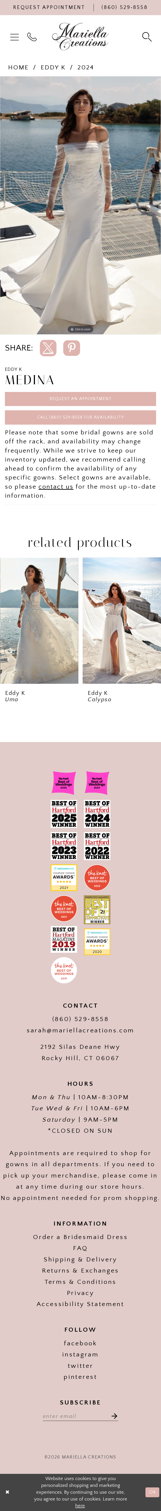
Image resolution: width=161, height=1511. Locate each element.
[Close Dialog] (7, 1492)
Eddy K (53, 67)
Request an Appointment (81, 398)
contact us (56, 486)
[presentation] (39, 620)
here (80, 1505)
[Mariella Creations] (80, 36)
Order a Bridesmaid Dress (80, 1237)
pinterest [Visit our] (80, 1377)
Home (18, 67)
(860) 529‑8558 (80, 1019)
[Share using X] (48, 348)
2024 (86, 67)
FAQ (80, 1248)
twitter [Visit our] (80, 1365)
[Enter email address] (80, 1416)
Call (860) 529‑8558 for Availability (80, 417)
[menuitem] (15, 37)
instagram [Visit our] (80, 1354)
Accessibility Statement (80, 1304)
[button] (15, 37)
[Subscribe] (111, 1416)
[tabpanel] (80, 205)
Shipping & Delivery (80, 1259)
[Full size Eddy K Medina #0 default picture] (80, 205)
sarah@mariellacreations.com (80, 1030)
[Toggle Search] (148, 36)
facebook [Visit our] (80, 1343)
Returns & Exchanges (80, 1270)
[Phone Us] (124, 7)
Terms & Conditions (80, 1282)
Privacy (80, 1293)
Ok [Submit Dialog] (152, 1492)
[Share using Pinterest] (71, 348)
